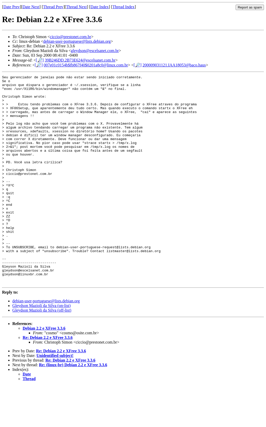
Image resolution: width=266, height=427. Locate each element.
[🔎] (40, 60)
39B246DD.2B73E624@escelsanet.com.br (80, 60)
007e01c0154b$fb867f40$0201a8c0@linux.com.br (86, 65)
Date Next (31, 7)
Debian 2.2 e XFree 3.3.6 (44, 370)
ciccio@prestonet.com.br (70, 37)
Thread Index (123, 7)
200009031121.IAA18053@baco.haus (174, 65)
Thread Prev (53, 7)
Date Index (100, 7)
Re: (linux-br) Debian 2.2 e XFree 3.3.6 (73, 406)
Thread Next (76, 7)
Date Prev (11, 7)
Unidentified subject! (55, 397)
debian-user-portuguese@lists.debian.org (77, 41)
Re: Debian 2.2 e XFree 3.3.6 (48, 379)
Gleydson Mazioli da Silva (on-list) (41, 347)
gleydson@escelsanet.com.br (95, 50)
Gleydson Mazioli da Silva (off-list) (41, 352)
